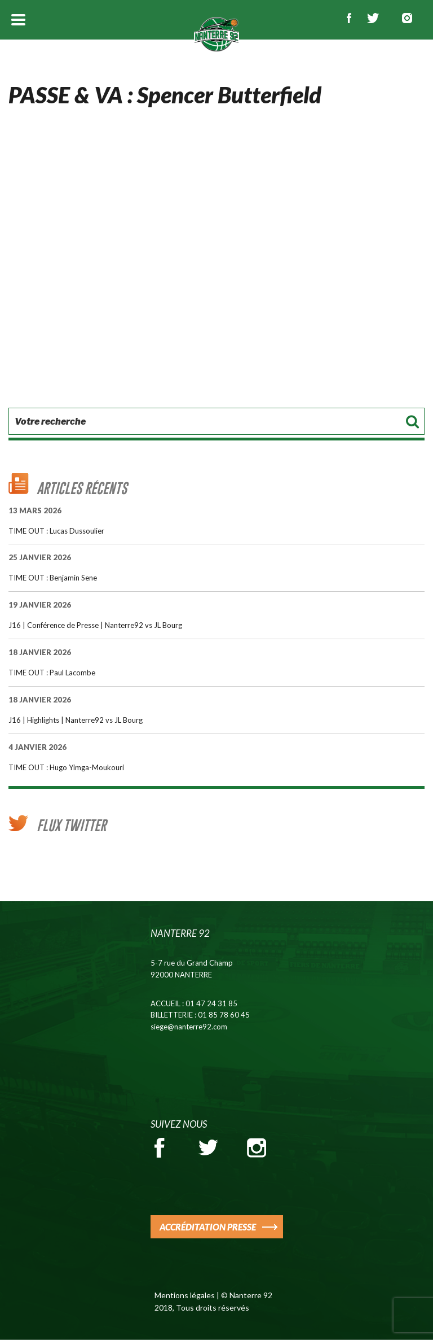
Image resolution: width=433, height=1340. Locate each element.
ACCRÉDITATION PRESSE (208, 1226)
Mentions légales (184, 1295)
